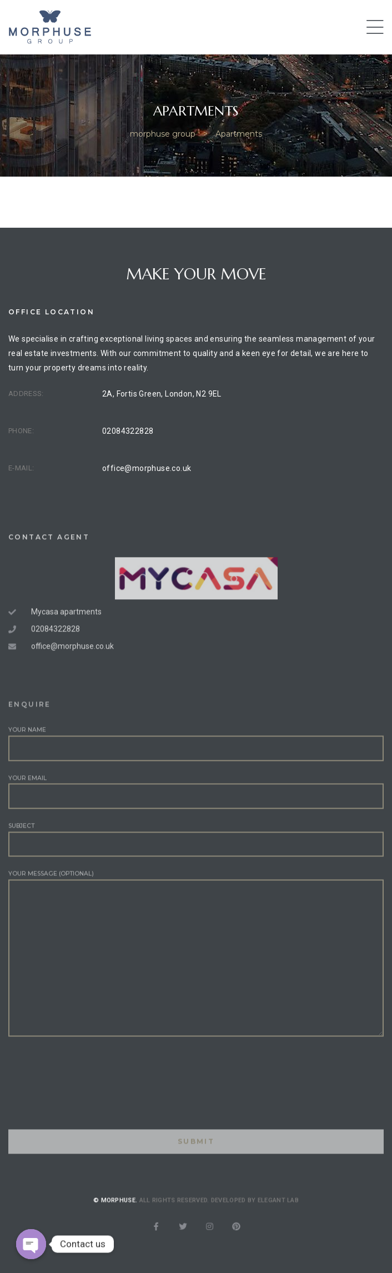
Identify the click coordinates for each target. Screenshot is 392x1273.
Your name (196, 775)
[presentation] (92, 1127)
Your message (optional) (196, 984)
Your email (196, 823)
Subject (196, 871)
